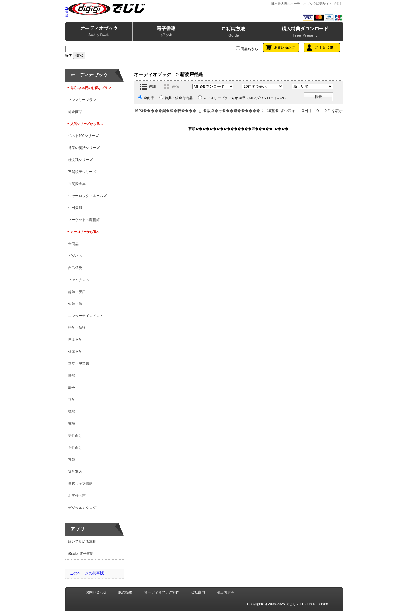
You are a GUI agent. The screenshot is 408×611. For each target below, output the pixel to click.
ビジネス (75, 256)
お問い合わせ (96, 592)
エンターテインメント (85, 316)
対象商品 (75, 112)
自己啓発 (75, 268)
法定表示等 (225, 592)
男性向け (75, 436)
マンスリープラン (82, 100)
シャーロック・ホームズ (87, 196)
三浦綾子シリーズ (82, 172)
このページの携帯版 (87, 573)
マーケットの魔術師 (84, 220)
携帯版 (66, 11)
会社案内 (198, 592)
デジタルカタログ (82, 508)
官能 (71, 460)
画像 (175, 87)
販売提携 (125, 592)
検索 (318, 97)
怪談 (71, 376)
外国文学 (75, 352)
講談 (71, 412)
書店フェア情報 (80, 484)
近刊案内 (75, 472)
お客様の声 (77, 496)
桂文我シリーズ (80, 160)
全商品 (73, 244)
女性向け (75, 448)
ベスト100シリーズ (83, 136)
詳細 (152, 87)
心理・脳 (75, 304)
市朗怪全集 (77, 184)
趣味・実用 (77, 292)
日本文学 (75, 340)
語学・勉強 (77, 328)
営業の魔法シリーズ (84, 148)
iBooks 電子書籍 (81, 554)
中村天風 (75, 208)
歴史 (71, 388)
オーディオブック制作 (161, 592)
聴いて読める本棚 (82, 542)
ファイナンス (78, 280)
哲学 (71, 400)
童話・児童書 (78, 364)
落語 (71, 424)
